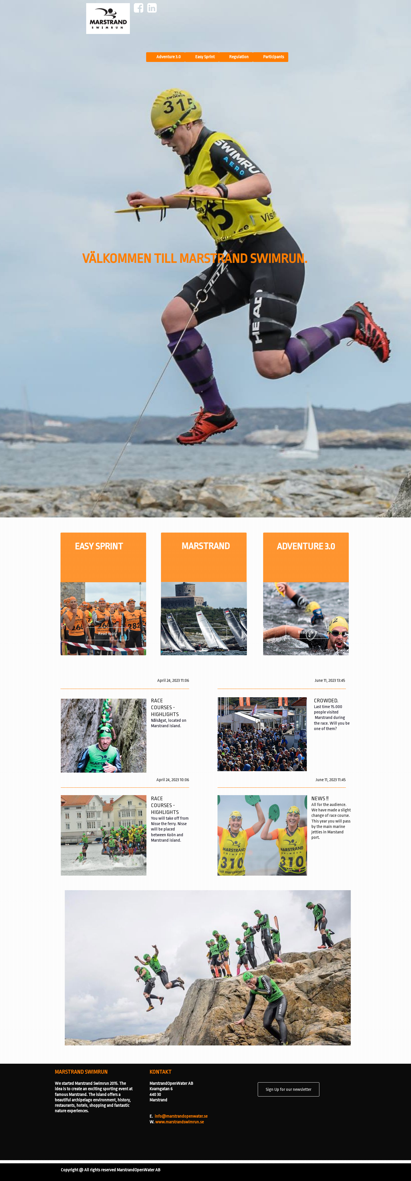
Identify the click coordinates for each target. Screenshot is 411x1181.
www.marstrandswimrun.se (179, 1122)
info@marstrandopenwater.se (181, 1116)
